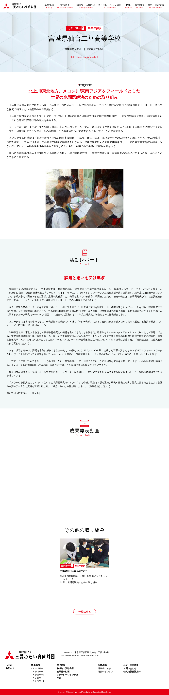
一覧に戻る (84, 611)
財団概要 (140, 6)
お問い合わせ (129, 668)
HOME (9, 665)
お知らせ (10, 668)
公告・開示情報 (156, 6)
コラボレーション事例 (109, 6)
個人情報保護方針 (132, 671)
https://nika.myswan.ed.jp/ (84, 57)
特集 (128, 6)
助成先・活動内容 (85, 6)
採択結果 (65, 6)
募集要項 (49, 6)
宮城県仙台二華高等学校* (73, 571)
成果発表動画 (63, 671)
